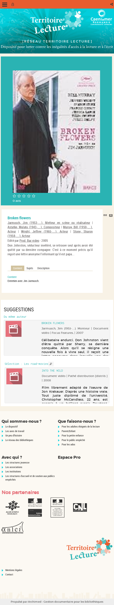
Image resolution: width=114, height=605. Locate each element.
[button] (112, 4)
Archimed (34, 601)
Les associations (13, 467)
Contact (9, 574)
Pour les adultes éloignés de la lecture (81, 426)
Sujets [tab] (29, 268)
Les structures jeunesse (17, 462)
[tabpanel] (50, 279)
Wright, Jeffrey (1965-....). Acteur (44, 231)
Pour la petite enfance (73, 435)
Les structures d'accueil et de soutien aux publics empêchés (30, 478)
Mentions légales (13, 570)
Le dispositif (11, 426)
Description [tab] (43, 268)
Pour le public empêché (73, 440)
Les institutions (13, 471)
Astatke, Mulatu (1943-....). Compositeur (34, 227)
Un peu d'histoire (13, 435)
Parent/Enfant (68, 431)
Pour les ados (68, 444)
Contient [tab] (17, 268)
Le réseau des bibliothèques (19, 440)
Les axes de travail (14, 431)
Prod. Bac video (29, 240)
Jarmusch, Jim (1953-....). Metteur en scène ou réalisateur (49, 222)
